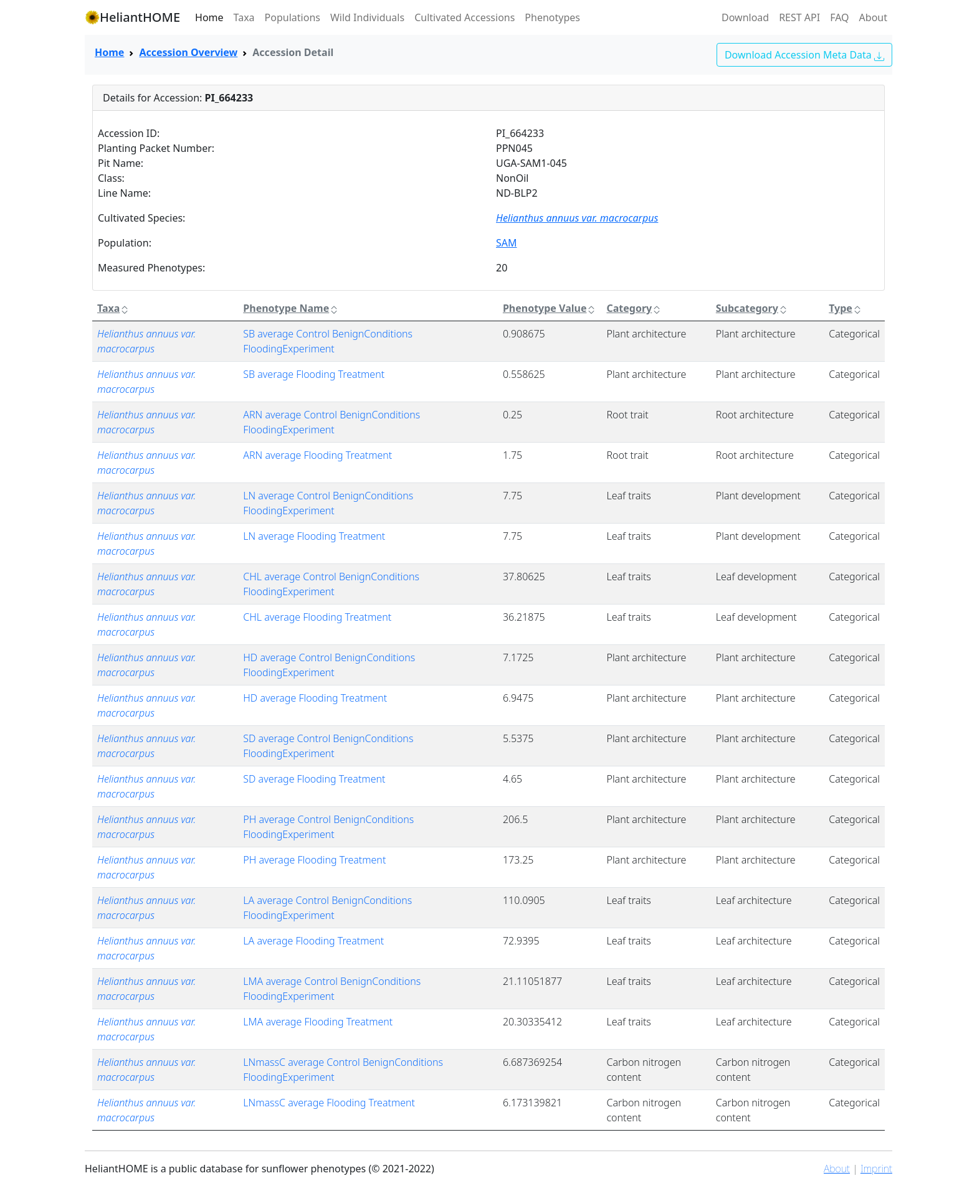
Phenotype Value (550, 308)
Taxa (244, 17)
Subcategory (752, 308)
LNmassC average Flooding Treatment (329, 1102)
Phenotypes (552, 17)
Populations (292, 17)
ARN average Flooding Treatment (317, 455)
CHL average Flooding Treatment (317, 617)
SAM (506, 243)
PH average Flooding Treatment (314, 860)
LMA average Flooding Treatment (318, 1022)
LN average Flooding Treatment (314, 536)
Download (745, 17)
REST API (799, 17)
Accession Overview (188, 52)
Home (209, 17)
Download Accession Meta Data (804, 55)
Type (845, 308)
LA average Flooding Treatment (313, 941)
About (873, 17)
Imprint (876, 1168)
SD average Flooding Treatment (314, 779)
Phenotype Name (291, 308)
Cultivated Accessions (464, 17)
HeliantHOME (132, 17)
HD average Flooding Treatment (315, 698)
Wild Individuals (367, 17)
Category (634, 308)
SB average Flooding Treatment (313, 374)
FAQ (839, 17)
